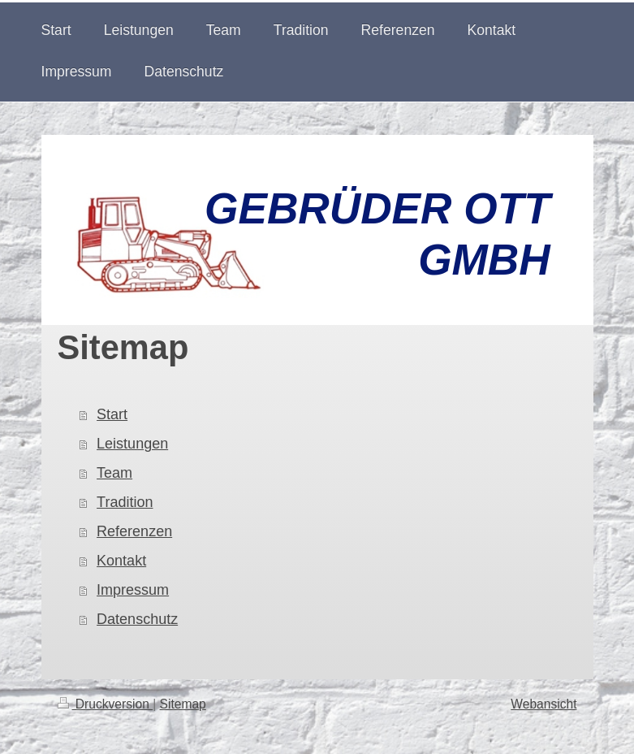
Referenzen (134, 531)
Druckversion (105, 704)
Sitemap (183, 704)
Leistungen (132, 444)
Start (112, 414)
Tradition (125, 502)
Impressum (133, 590)
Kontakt (121, 560)
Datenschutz (137, 619)
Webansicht (543, 704)
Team (114, 473)
